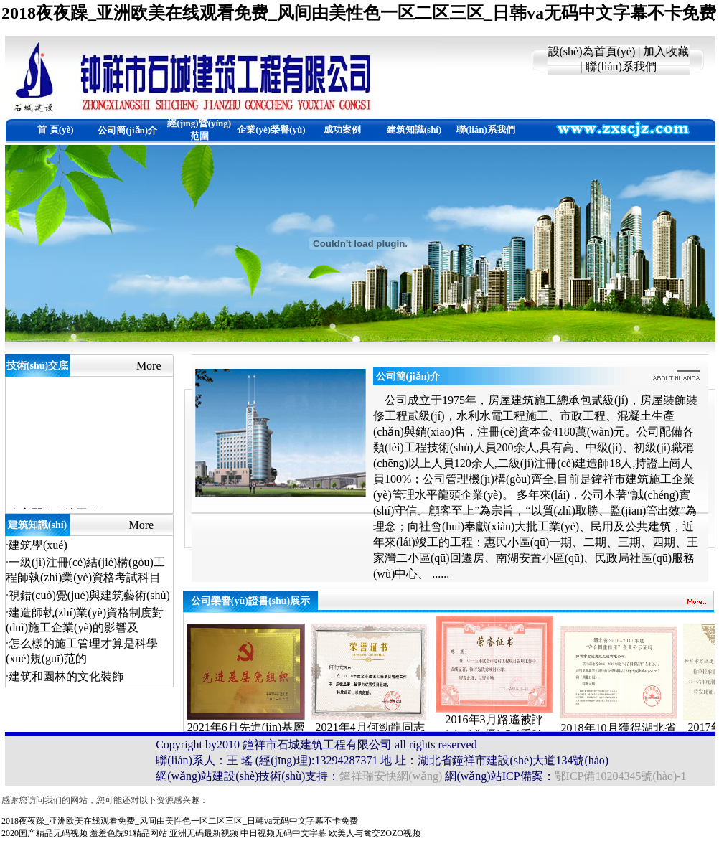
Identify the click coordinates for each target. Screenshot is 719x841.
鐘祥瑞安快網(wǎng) (390, 776)
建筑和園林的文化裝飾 (66, 676)
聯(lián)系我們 (621, 66)
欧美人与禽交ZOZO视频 (374, 833)
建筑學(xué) (38, 545)
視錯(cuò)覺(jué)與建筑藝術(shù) (89, 595)
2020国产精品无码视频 (44, 833)
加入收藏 (666, 51)
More (148, 366)
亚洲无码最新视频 (203, 833)
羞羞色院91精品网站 (128, 833)
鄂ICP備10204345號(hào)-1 (621, 776)
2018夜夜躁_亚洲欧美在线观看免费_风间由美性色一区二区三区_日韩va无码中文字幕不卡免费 (358, 13)
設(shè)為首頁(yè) (592, 51)
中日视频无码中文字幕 (283, 833)
